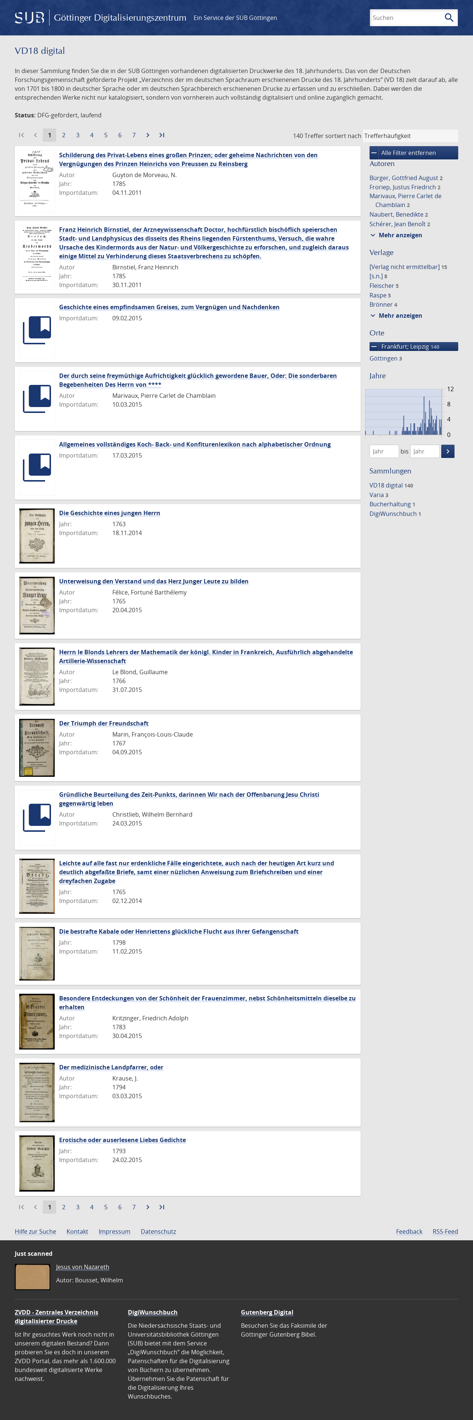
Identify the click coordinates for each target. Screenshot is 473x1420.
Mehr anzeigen (395, 235)
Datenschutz (158, 1231)
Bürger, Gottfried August (406, 178)
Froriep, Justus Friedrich (405, 187)
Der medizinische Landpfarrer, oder (111, 1067)
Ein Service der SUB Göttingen (235, 18)
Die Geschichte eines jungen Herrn (109, 513)
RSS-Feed (445, 1231)
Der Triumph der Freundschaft (104, 723)
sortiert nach (343, 136)
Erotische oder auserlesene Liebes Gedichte (122, 1140)
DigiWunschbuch (395, 514)
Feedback (409, 1231)
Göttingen (386, 358)
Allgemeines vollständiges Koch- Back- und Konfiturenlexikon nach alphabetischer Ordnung (195, 444)
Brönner (383, 304)
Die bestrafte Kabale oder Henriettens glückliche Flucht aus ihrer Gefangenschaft (179, 931)
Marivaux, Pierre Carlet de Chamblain (406, 200)
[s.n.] (378, 276)
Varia (379, 495)
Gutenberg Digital (267, 1312)
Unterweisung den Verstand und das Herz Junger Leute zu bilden (154, 581)
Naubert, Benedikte (399, 214)
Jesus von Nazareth (82, 1267)
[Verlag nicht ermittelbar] (408, 267)
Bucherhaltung (392, 504)
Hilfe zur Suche (35, 1231)
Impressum (114, 1231)
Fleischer (384, 286)
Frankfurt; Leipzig (404, 346)
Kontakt (77, 1231)
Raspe (380, 295)
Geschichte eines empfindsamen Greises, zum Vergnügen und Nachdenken (169, 307)
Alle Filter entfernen (403, 152)
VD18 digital (391, 485)
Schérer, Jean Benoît (400, 224)
